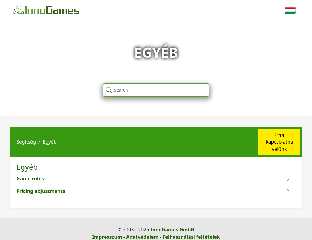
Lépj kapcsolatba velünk (279, 141)
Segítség (26, 141)
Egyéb (50, 141)
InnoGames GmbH (173, 229)
